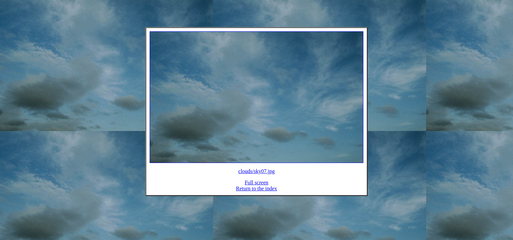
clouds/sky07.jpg (256, 175)
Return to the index (256, 192)
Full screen (257, 186)
